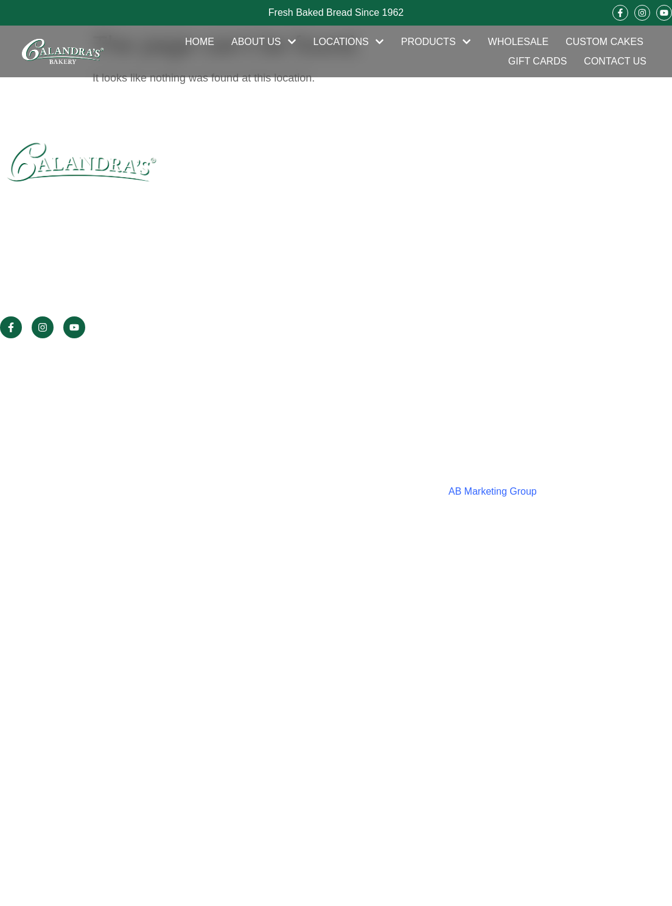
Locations (348, 42)
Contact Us (615, 61)
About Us (263, 42)
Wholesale (518, 42)
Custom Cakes (604, 42)
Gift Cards (537, 61)
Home (199, 42)
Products (436, 42)
